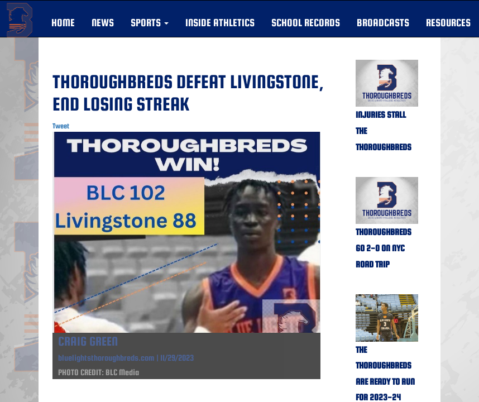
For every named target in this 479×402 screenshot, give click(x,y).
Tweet (60, 126)
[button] (149, 23)
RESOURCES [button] (448, 22)
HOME (63, 22)
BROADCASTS (383, 22)
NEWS (103, 22)
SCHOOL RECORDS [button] (305, 22)
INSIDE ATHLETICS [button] (220, 22)
